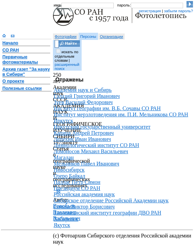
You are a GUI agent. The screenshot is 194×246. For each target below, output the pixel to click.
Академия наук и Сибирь (83, 90)
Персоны (88, 36)
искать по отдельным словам (66, 56)
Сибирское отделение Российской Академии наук (111, 200)
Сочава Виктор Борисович (84, 206)
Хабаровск (66, 219)
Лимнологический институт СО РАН (96, 145)
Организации (111, 36)
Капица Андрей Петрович (84, 133)
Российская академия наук (84, 194)
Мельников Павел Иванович (86, 164)
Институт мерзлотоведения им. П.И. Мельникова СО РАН (121, 114)
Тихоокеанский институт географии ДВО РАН (107, 213)
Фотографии (66, 36)
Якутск (62, 225)
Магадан (64, 157)
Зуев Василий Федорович (83, 102)
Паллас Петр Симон (77, 182)
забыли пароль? (178, 11)
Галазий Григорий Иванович (87, 96)
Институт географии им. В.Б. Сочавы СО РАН (107, 108)
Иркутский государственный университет (102, 127)
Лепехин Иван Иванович (82, 139)
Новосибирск (69, 170)
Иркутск (63, 121)
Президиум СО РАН (77, 188)
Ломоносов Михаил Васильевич (91, 151)
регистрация (150, 11)
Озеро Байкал (69, 176)
